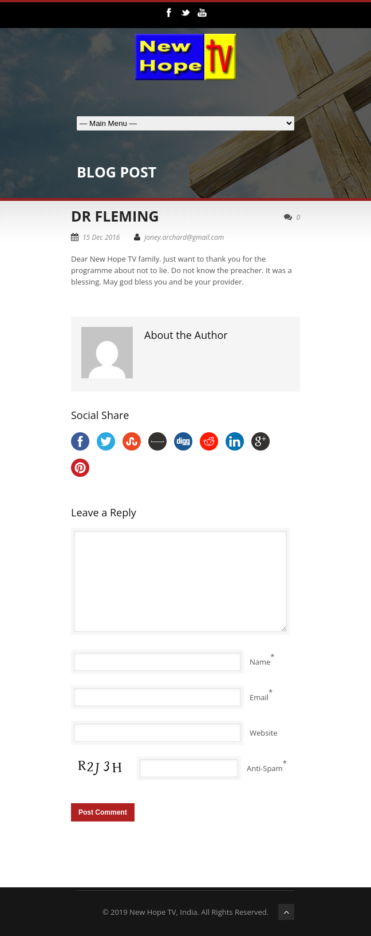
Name (260, 662)
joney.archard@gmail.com (184, 237)
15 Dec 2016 (101, 237)
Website (264, 733)
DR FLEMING (115, 216)
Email (259, 697)
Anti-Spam (265, 768)
